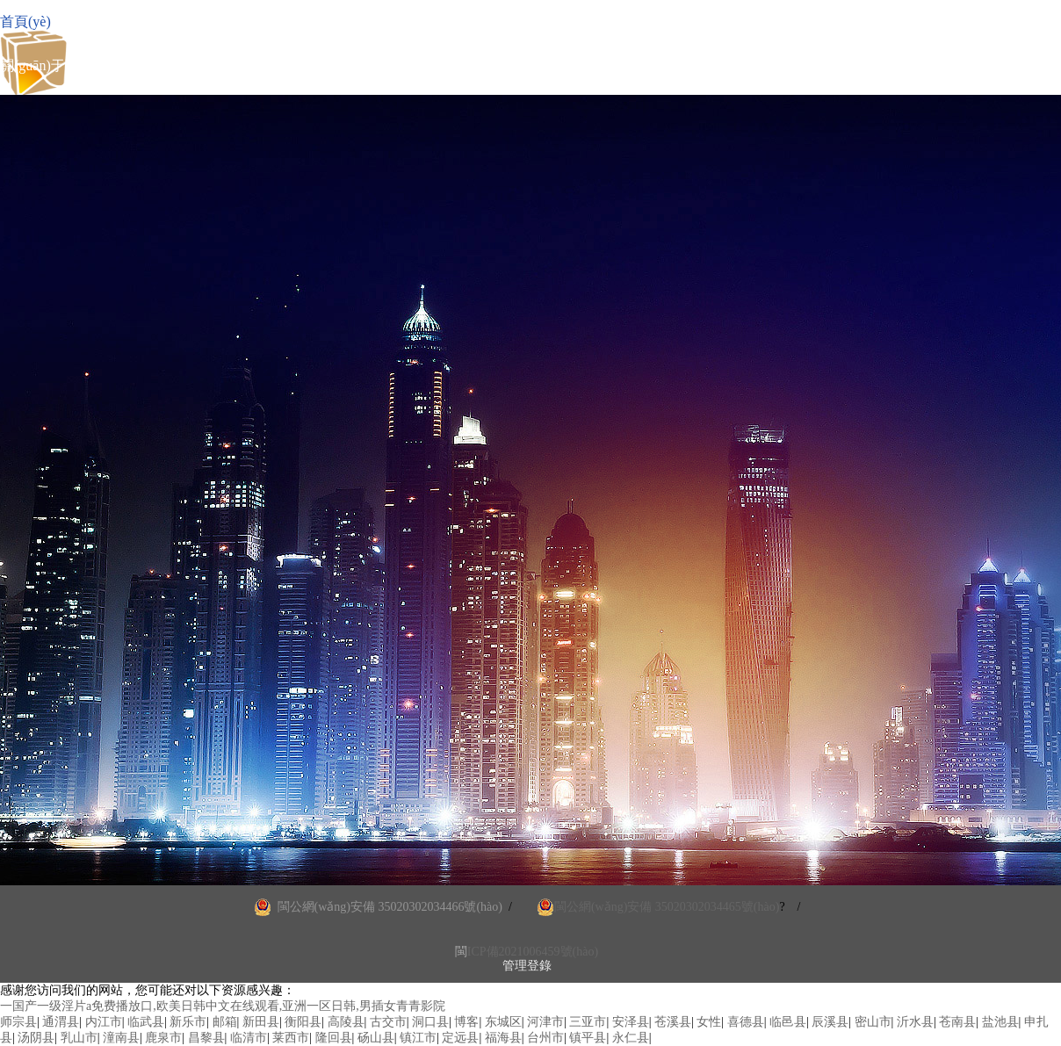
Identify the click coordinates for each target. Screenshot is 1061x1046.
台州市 (545, 1037)
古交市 (388, 1021)
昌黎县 (206, 1037)
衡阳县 (303, 1021)
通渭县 (60, 1021)
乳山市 (79, 1037)
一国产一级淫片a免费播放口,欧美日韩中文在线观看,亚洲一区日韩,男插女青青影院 (222, 1006)
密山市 (873, 1021)
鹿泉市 (163, 1037)
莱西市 (290, 1037)
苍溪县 (672, 1021)
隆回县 (333, 1037)
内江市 (103, 1021)
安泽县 (630, 1021)
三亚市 (587, 1021)
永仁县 (630, 1037)
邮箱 (225, 1021)
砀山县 (375, 1037)
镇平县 (587, 1037)
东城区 (503, 1021)
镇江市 (418, 1037)
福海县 (503, 1037)
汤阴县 (36, 1037)
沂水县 (915, 1021)
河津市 (545, 1021)
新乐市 (188, 1021)
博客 (466, 1021)
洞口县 (430, 1021)
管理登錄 (527, 965)
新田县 (260, 1021)
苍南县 (957, 1021)
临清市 (248, 1037)
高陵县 (346, 1021)
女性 (709, 1021)
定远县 (460, 1037)
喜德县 (745, 1021)
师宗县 (18, 1021)
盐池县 (1000, 1021)
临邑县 (787, 1021)
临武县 (145, 1021)
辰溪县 (830, 1021)
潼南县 (121, 1037)
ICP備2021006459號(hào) (532, 951)
